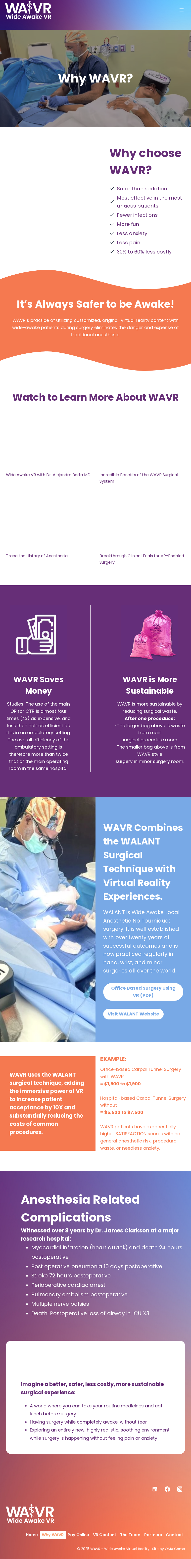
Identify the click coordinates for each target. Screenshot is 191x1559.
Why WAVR (53, 1535)
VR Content (104, 1535)
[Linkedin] (155, 1489)
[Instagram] (179, 1489)
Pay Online (78, 1535)
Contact (174, 1535)
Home (32, 1535)
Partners (153, 1535)
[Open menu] (181, 10)
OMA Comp (175, 1548)
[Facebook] (167, 1489)
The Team (130, 1535)
